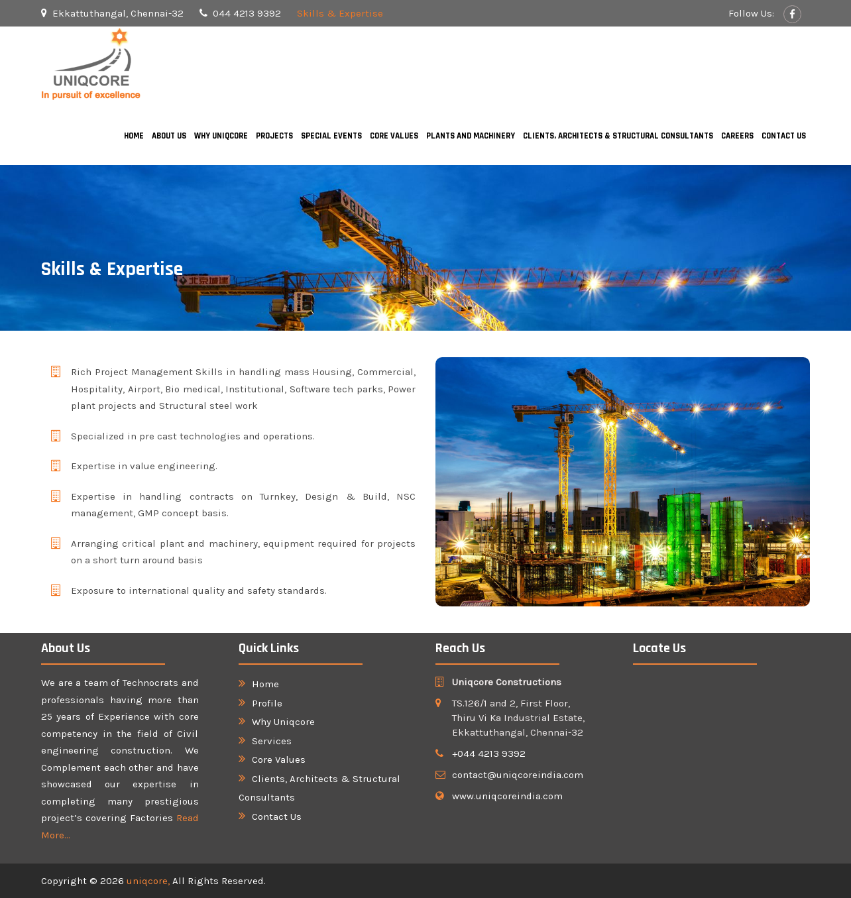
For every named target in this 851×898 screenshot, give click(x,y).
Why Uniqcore (221, 136)
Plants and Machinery (470, 136)
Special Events (331, 136)
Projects (274, 136)
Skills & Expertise (340, 13)
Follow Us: (752, 13)
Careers (737, 136)
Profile (267, 703)
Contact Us (784, 136)
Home (134, 136)
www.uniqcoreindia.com (507, 796)
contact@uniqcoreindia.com (517, 775)
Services (272, 741)
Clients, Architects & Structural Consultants (618, 136)
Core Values (394, 136)
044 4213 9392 (247, 13)
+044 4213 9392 (489, 753)
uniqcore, (149, 881)
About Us (169, 136)
